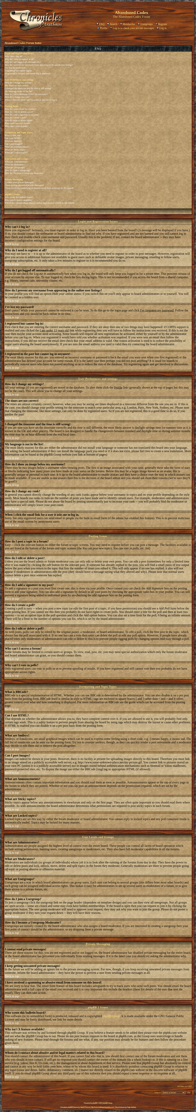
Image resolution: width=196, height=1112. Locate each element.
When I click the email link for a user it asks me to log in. (31, 100)
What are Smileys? (13, 141)
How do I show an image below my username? (26, 94)
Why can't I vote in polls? (16, 126)
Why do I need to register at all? (19, 59)
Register (161, 24)
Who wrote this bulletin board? (19, 197)
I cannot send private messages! (19, 182)
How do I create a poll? (15, 117)
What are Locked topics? (16, 152)
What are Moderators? (15, 164)
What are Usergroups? (15, 167)
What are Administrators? (16, 161)
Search (112, 24)
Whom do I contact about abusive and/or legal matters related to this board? (39, 203)
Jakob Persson (85, 1107)
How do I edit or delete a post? (19, 112)
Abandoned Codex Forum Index (22, 43)
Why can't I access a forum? (18, 123)
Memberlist (127, 24)
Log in (162, 28)
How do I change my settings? (19, 82)
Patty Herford (131, 1107)
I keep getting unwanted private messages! (24, 185)
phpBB (94, 1103)
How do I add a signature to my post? (22, 114)
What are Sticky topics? (16, 149)
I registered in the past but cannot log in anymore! (28, 73)
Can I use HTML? (13, 138)
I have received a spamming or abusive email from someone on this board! (39, 188)
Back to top (12, 244)
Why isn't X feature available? (19, 200)
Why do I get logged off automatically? (23, 62)
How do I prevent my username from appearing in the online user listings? (39, 65)
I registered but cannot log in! (18, 70)
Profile (102, 28)
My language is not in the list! (18, 91)
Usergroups (145, 24)
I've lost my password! (15, 67)
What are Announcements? (17, 146)
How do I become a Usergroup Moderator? (24, 173)
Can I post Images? (13, 144)
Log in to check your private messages (132, 28)
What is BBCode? (13, 135)
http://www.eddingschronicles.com (102, 1107)
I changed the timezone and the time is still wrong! (28, 88)
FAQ (100, 24)
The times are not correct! (17, 85)
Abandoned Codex (129, 16)
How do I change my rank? (17, 97)
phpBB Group (111, 1016)
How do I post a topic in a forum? (20, 109)
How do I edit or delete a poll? (19, 120)
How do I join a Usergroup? (17, 170)
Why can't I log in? (13, 56)
